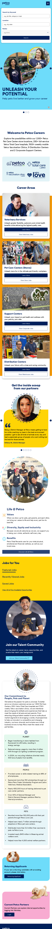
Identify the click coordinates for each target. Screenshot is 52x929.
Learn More (28, 230)
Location (5, 20)
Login (9, 914)
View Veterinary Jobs (26, 234)
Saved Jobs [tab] (8, 583)
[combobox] (26, 24)
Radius (4, 29)
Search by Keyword (9, 12)
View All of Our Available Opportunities (17, 590)
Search (26, 38)
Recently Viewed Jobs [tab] (13, 576)
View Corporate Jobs (26, 328)
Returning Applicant (14, 876)
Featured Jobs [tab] (9, 569)
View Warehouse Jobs (26, 374)
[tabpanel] (26, 590)
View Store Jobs (26, 280)
